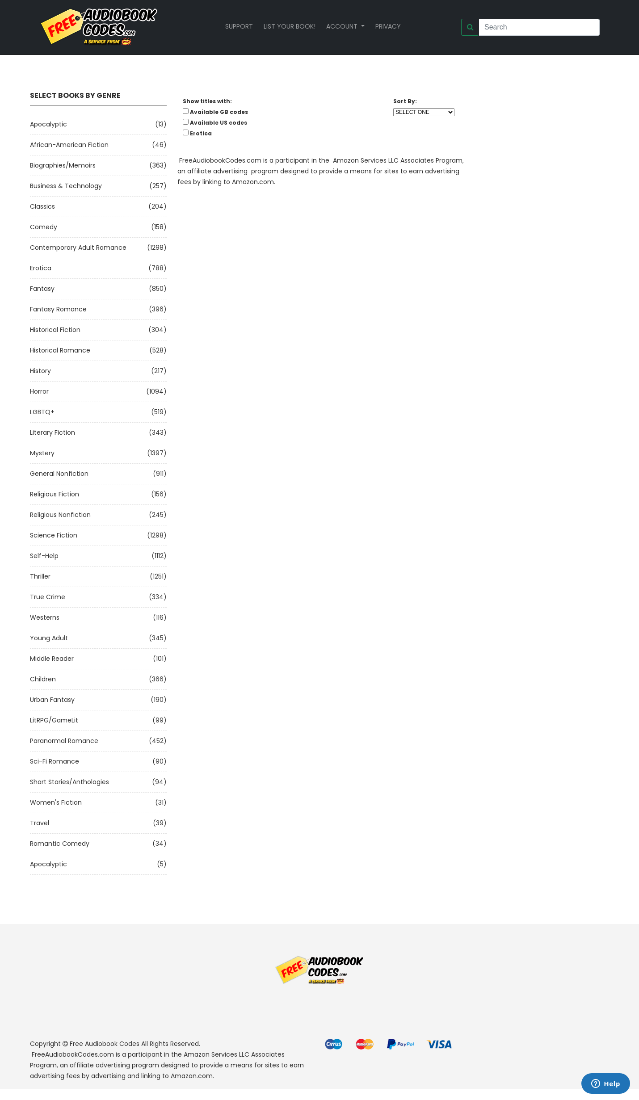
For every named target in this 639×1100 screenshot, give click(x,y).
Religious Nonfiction (60, 514)
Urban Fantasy (52, 699)
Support (239, 26)
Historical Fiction (55, 329)
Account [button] (342, 26)
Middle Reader (52, 658)
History (40, 370)
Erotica (40, 268)
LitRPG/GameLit (54, 720)
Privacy (388, 26)
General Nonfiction (59, 473)
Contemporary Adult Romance (78, 247)
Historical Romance (60, 350)
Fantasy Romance (58, 309)
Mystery (42, 453)
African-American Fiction (69, 144)
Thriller (40, 576)
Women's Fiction (56, 802)
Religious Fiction (54, 494)
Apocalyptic (48, 124)
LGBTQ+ (42, 411)
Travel (39, 823)
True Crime (47, 596)
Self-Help (44, 555)
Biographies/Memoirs (63, 165)
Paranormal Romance (64, 740)
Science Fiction (53, 535)
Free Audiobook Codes (104, 1043)
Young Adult (49, 638)
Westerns (44, 617)
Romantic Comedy (59, 843)
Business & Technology (66, 185)
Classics (42, 206)
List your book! (289, 26)
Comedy (43, 227)
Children (43, 679)
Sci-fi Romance (54, 761)
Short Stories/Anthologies (69, 781)
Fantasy (42, 288)
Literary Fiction (52, 432)
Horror (39, 391)
